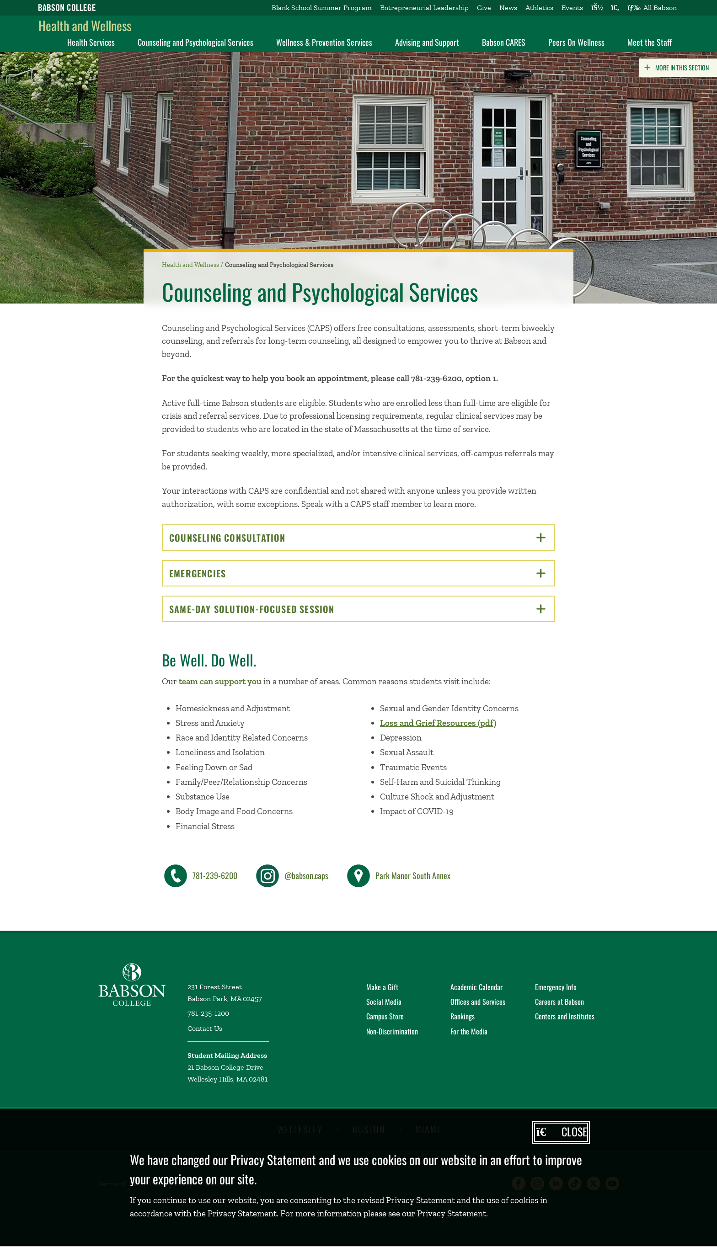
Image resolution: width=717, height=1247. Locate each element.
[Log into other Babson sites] (597, 7)
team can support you (220, 681)
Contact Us (204, 1028)
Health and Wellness (84, 25)
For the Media (468, 1031)
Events (572, 7)
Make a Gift (382, 986)
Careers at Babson (559, 1001)
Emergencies (357, 573)
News (508, 7)
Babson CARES (503, 42)
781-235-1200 (208, 1013)
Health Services (91, 42)
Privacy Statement (450, 1213)
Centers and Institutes (564, 1016)
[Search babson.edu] (615, 7)
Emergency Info (556, 986)
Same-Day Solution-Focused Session (357, 609)
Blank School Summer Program (322, 7)
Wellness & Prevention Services (324, 42)
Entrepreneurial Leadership (424, 7)
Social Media (383, 1001)
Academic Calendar (476, 986)
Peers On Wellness (576, 42)
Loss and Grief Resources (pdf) (438, 723)
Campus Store (385, 1016)
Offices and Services (477, 1001)
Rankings (462, 1016)
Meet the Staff (649, 42)
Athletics (539, 7)
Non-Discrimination (392, 1031)
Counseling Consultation (357, 537)
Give (484, 7)
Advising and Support (427, 42)
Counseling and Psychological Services (195, 42)
